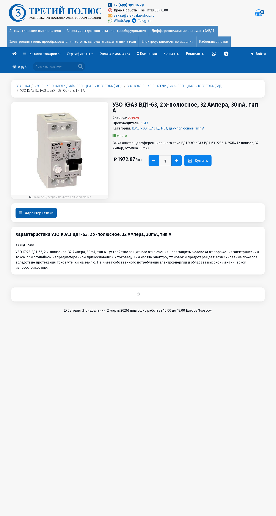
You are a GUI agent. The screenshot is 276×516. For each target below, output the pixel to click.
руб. (19, 67)
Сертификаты (80, 54)
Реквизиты (195, 54)
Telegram (141, 21)
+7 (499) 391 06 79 (129, 5)
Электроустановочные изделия (167, 41)
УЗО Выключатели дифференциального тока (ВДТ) (78, 86)
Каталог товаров (44, 54)
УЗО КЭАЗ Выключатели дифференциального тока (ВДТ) (175, 86)
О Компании (147, 54)
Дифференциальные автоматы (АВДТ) (183, 31)
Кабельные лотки (213, 41)
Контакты (171, 54)
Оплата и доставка (114, 54)
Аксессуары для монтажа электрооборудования (106, 31)
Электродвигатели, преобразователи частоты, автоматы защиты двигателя (72, 41)
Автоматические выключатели (35, 31)
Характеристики (36, 213)
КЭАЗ (144, 123)
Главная (23, 86)
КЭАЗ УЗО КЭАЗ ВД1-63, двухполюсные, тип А (168, 128)
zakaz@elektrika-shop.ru (131, 15)
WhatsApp (119, 21)
